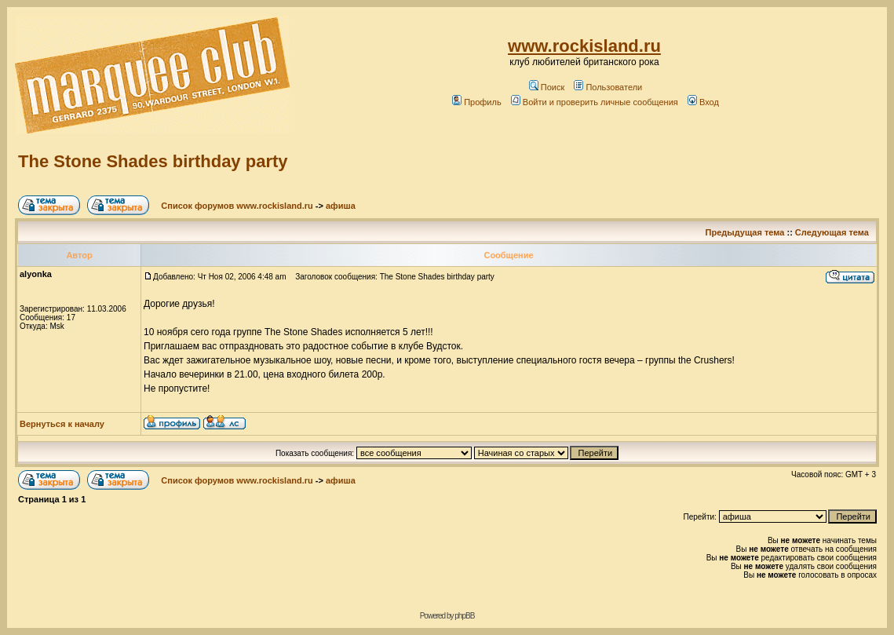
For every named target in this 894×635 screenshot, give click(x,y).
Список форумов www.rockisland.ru (236, 205)
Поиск (546, 87)
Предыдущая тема (745, 232)
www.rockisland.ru (584, 46)
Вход (703, 102)
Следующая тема (832, 232)
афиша (341, 205)
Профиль (477, 102)
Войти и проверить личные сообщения (594, 102)
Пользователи (608, 87)
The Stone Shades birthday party (153, 161)
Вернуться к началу (62, 424)
